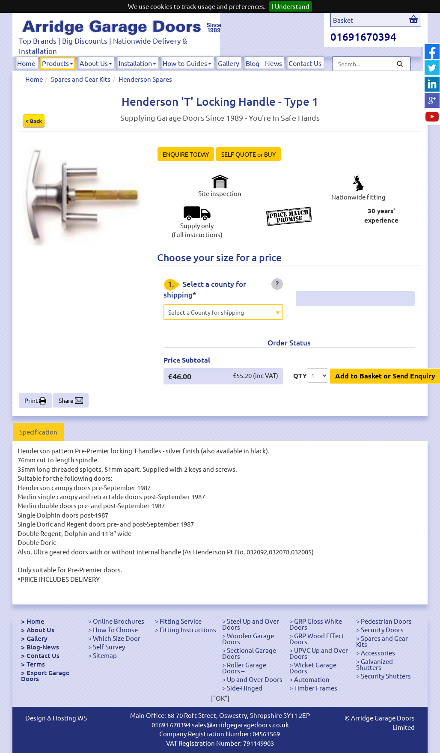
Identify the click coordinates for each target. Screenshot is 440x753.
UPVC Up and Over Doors (318, 653)
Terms (36, 664)
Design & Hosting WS (56, 718)
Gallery (228, 63)
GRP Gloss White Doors (315, 624)
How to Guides (187, 63)
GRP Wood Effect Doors (316, 638)
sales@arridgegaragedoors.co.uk (240, 724)
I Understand (290, 6)
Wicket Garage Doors (312, 668)
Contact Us (304, 63)
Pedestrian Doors (386, 621)
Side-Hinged (244, 688)
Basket (343, 20)
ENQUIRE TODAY (186, 154)
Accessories (378, 653)
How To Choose (115, 629)
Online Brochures (118, 621)
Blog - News (264, 63)
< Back (34, 120)
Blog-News (43, 647)
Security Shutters (386, 676)
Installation (137, 63)
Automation (312, 679)
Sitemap (105, 655)
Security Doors (382, 629)
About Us (96, 63)
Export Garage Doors (45, 675)
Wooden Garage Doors (248, 638)
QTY (300, 375)
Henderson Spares (145, 79)
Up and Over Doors (254, 679)
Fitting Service (181, 621)
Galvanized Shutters (374, 664)
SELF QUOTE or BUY (248, 154)
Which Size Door (116, 638)
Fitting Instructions (188, 629)
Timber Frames (315, 688)
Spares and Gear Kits (80, 79)
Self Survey (109, 647)
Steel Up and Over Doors (250, 624)
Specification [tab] (38, 432)
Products (57, 63)
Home (26, 63)
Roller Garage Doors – (244, 668)
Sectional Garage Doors (249, 653)
